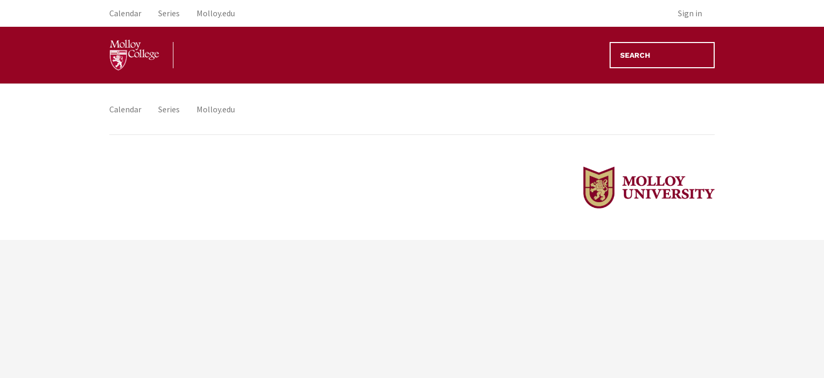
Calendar (125, 109)
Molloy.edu (216, 109)
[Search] (662, 55)
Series (169, 109)
